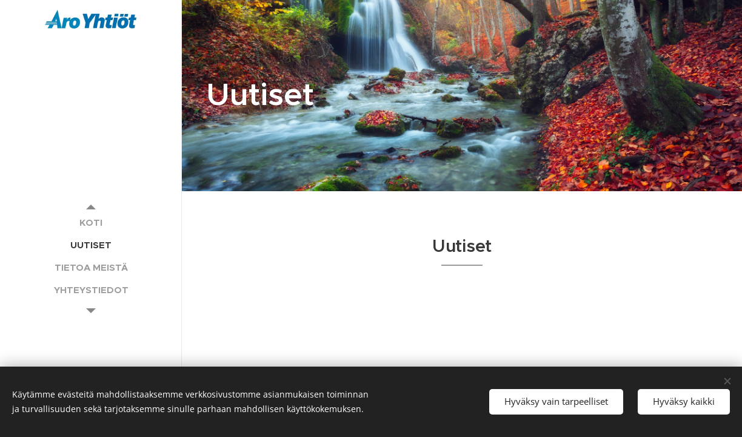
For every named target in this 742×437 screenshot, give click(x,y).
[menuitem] (91, 222)
